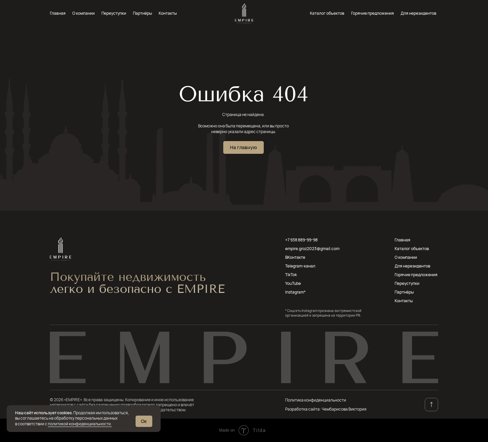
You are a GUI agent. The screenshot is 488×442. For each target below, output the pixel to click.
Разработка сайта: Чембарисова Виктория (326, 409)
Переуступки (113, 13)
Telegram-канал (300, 266)
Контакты (168, 13)
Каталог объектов (327, 13)
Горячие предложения (372, 13)
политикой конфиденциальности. (80, 424)
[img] (244, 13)
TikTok (291, 275)
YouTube (293, 283)
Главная (58, 13)
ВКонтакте (295, 257)
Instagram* (295, 292)
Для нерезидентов (418, 13)
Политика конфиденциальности (315, 400)
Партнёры (142, 13)
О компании (83, 13)
